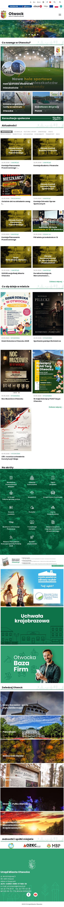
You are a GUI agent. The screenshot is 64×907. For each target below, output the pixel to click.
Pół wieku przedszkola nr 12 (46, 237)
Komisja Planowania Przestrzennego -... (11, 166)
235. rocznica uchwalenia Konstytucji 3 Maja (13, 457)
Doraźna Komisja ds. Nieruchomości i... (43, 274)
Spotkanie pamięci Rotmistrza (47, 341)
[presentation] (3, 32)
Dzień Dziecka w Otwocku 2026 (15, 341)
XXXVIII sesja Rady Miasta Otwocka (13, 274)
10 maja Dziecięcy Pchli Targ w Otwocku (47, 400)
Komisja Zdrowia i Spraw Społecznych (44, 202)
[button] (26, 34)
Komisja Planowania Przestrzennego (11, 238)
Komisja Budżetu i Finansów (46, 165)
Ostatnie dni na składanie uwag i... (16, 202)
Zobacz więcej (56, 407)
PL (60, 2)
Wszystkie (6, 132)
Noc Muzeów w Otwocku (12, 399)
